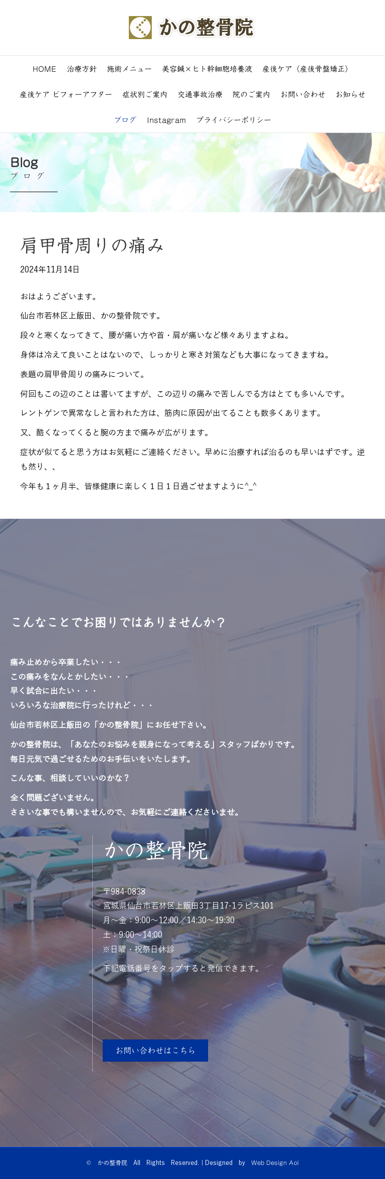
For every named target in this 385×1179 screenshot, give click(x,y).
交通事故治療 (200, 94)
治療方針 (82, 68)
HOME (45, 68)
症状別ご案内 (144, 94)
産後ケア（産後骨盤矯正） (307, 68)
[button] (155, 1051)
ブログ (125, 119)
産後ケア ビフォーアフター (66, 94)
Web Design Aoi (275, 1162)
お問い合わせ (302, 94)
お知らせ (350, 94)
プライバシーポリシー (233, 119)
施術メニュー (129, 68)
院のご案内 (251, 94)
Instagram (166, 119)
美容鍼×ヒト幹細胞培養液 (207, 68)
